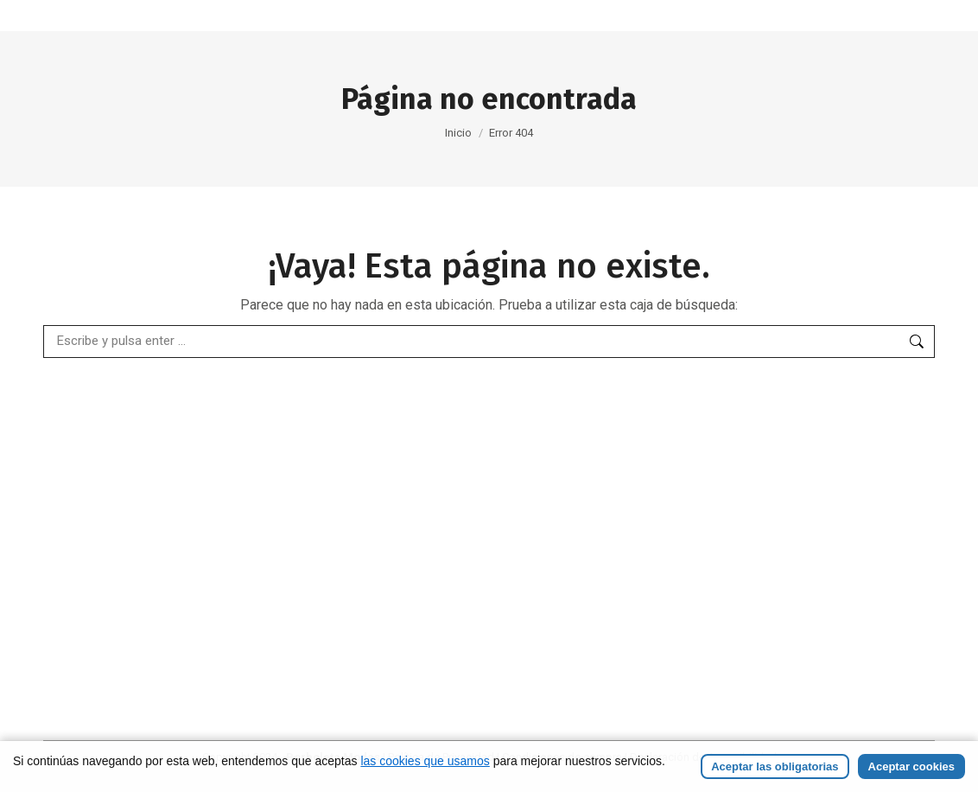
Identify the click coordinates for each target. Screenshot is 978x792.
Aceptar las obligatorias (774, 766)
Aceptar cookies (911, 766)
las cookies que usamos (424, 761)
